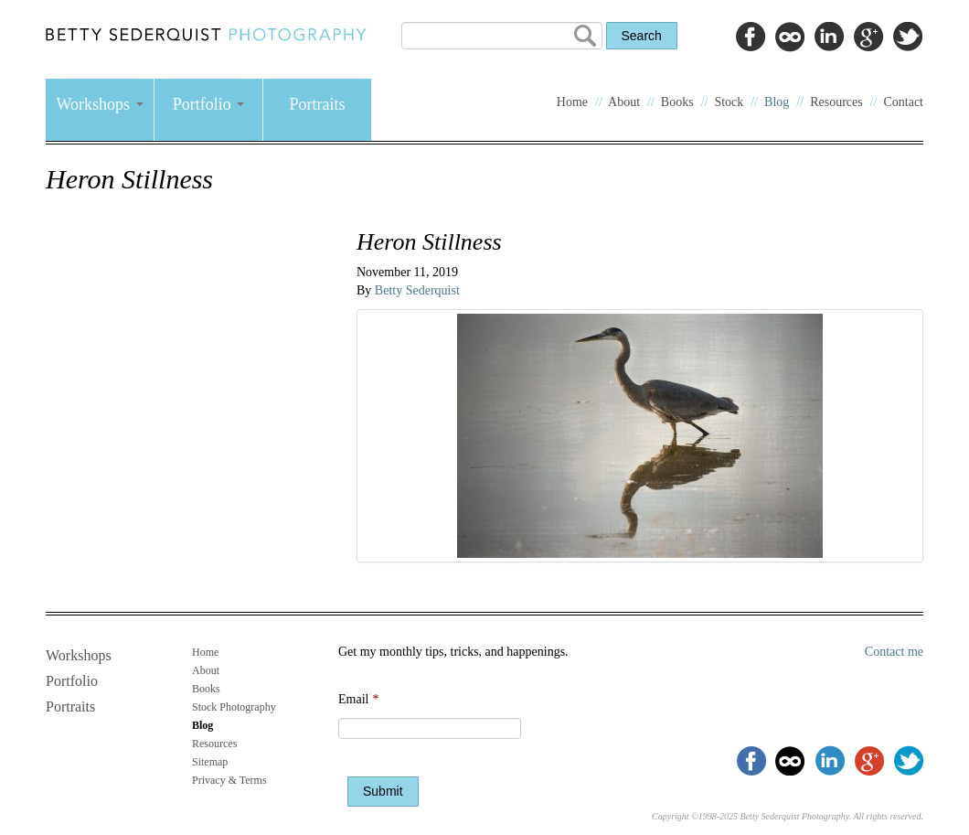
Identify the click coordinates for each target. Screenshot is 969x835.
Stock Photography (234, 707)
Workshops (99, 104)
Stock (728, 102)
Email (358, 699)
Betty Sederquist (417, 290)
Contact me (894, 651)
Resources (836, 102)
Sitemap (210, 761)
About (624, 102)
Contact (903, 102)
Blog (776, 102)
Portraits (318, 104)
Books (677, 102)
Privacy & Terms (229, 780)
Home (572, 102)
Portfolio (209, 104)
